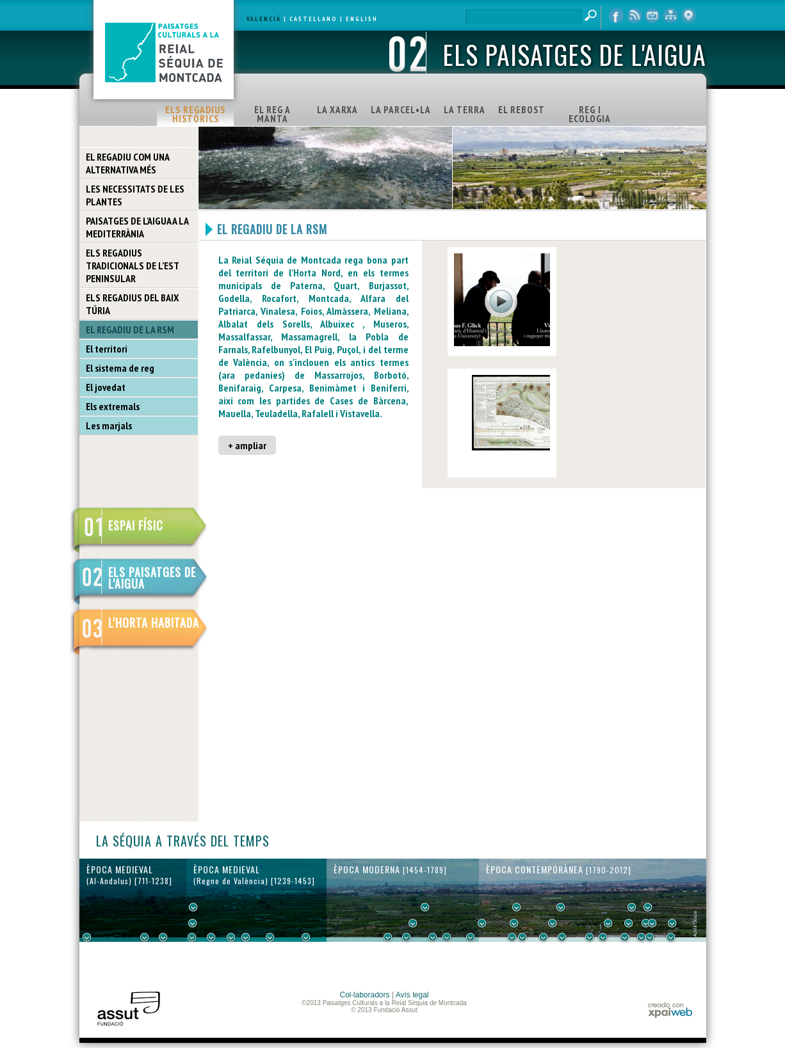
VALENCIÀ (264, 19)
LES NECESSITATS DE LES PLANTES (135, 195)
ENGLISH (362, 19)
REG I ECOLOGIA (590, 114)
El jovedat (105, 387)
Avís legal (412, 994)
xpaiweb (670, 1010)
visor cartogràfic (688, 16)
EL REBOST (521, 110)
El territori (106, 348)
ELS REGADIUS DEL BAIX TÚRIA (132, 304)
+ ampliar (247, 445)
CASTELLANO (313, 19)
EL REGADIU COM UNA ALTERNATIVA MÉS (128, 163)
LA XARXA (337, 110)
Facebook (616, 16)
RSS (634, 16)
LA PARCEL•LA (401, 110)
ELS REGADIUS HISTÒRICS (195, 114)
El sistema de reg (120, 367)
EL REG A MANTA (272, 114)
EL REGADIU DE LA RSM (130, 329)
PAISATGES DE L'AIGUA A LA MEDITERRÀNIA (137, 227)
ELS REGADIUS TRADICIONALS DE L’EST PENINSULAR (132, 265)
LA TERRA (464, 110)
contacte (652, 16)
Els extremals (113, 406)
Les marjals (109, 425)
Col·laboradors (365, 994)
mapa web (670, 16)
